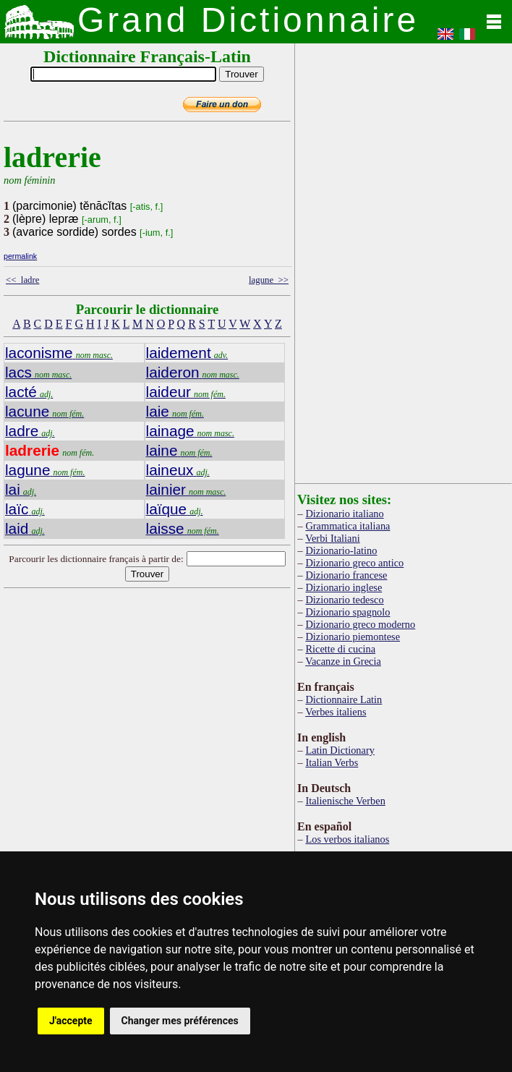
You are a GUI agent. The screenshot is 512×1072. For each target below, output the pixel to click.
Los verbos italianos (347, 839)
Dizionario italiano (344, 513)
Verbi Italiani (332, 538)
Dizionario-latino (341, 550)
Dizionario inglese (343, 587)
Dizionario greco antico (354, 563)
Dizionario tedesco (344, 599)
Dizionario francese (346, 575)
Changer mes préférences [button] (180, 1020)
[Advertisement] (198, 708)
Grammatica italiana (347, 526)
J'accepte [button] (71, 1020)
